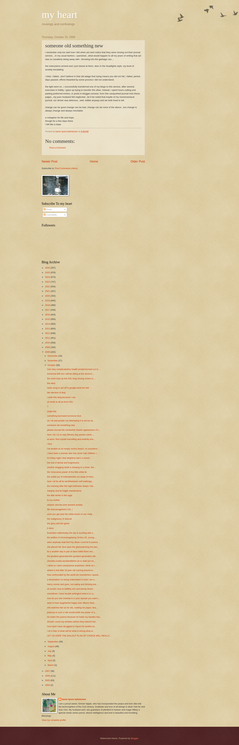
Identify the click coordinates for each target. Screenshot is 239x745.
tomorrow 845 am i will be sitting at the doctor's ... (71, 373)
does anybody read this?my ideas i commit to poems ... (73, 542)
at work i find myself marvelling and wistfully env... (71, 439)
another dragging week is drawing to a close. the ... (71, 467)
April (50, 660)
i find (49, 444)
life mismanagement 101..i (59, 509)
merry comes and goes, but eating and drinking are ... (73, 584)
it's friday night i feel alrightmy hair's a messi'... (69, 458)
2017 (47, 310)
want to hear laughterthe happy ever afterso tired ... (71, 603)
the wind (51, 383)
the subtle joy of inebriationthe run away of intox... (71, 476)
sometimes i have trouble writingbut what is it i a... (71, 593)
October (52, 365)
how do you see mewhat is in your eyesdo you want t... (73, 598)
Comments (50, 215)
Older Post (138, 161)
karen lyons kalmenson (74, 699)
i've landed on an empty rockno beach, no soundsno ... (73, 448)
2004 (47, 685)
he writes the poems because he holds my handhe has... (74, 617)
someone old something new (61, 425)
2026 (47, 267)
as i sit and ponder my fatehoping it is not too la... (70, 420)
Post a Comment (57, 147)
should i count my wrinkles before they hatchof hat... (72, 621)
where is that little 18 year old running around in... (71, 570)
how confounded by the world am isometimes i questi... (73, 575)
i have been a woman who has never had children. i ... (73, 453)
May (50, 655)
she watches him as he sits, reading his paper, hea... (72, 607)
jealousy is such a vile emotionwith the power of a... (72, 612)
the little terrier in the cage (59, 495)
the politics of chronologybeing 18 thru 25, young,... (71, 537)
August (51, 646)
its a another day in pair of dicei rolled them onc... (71, 551)
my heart (60, 14)
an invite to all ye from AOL (60, 402)
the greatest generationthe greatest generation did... (72, 556)
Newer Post (49, 161)
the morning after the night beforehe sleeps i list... (71, 486)
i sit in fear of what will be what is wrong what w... (70, 631)
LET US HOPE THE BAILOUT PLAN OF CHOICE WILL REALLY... (79, 635)
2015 (47, 319)
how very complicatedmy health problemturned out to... (73, 369)
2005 (47, 680)
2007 (47, 671)
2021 (47, 291)
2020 (47, 296)
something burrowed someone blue (64, 416)
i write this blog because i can (61, 397)
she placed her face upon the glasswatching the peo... (73, 547)
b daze (50, 528)
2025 (47, 272)
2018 (47, 305)
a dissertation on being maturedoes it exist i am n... (71, 579)
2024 (47, 277)
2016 (47, 314)
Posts (48, 209)
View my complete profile (54, 720)
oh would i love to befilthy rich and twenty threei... (71, 589)
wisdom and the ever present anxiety (65, 505)
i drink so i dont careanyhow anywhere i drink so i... (71, 565)
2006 (47, 675)
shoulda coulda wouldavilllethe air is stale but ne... (71, 561)
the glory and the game (58, 523)
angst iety (51, 411)
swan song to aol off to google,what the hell (68, 388)
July (50, 651)
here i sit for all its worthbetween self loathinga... (70, 481)
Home (94, 161)
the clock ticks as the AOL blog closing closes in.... (71, 378)
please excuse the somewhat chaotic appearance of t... (73, 430)
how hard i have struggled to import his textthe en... (71, 626)
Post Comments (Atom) (66, 168)
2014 (47, 324)
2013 (47, 328)
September (53, 641)
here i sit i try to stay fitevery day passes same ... (70, 434)
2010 (47, 342)
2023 (47, 282)
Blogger (134, 738)
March (51, 665)
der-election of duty (56, 392)
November (53, 360)
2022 (47, 286)
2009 (47, 347)
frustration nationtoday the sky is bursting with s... (71, 533)
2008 (47, 352)
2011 (47, 338)
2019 (47, 300)
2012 (47, 333)
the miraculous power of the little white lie (67, 472)
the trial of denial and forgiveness (63, 462)
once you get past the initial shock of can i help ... (71, 514)
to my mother (53, 500)
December (53, 356)
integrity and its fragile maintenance (64, 491)
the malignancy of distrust (59, 519)
